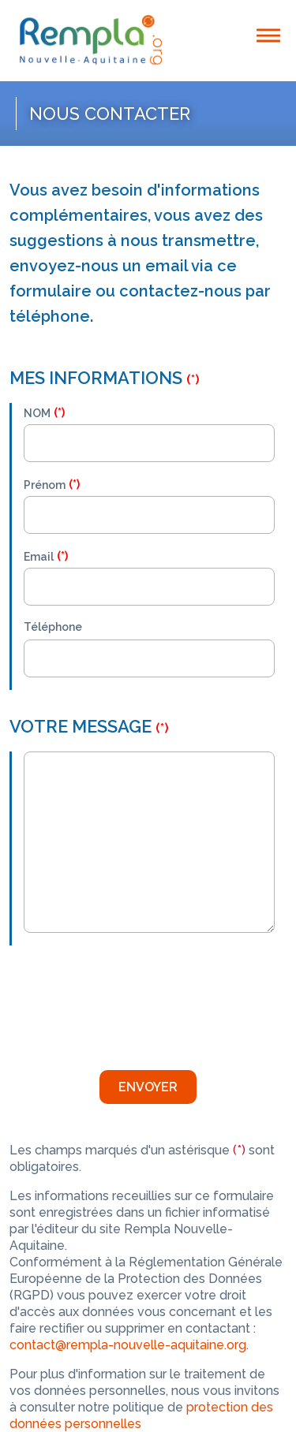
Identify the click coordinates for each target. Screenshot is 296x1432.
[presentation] (144, 1001)
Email (39, 556)
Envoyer (148, 1087)
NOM (37, 413)
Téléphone (53, 627)
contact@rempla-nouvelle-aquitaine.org (127, 1344)
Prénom (45, 485)
